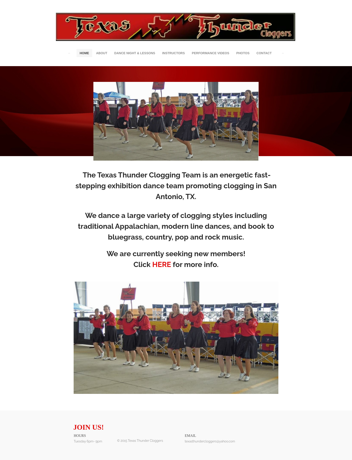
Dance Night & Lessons (134, 53)
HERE (161, 264)
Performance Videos (210, 53)
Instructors (173, 53)
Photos (242, 53)
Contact (264, 53)
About (101, 53)
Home (84, 53)
